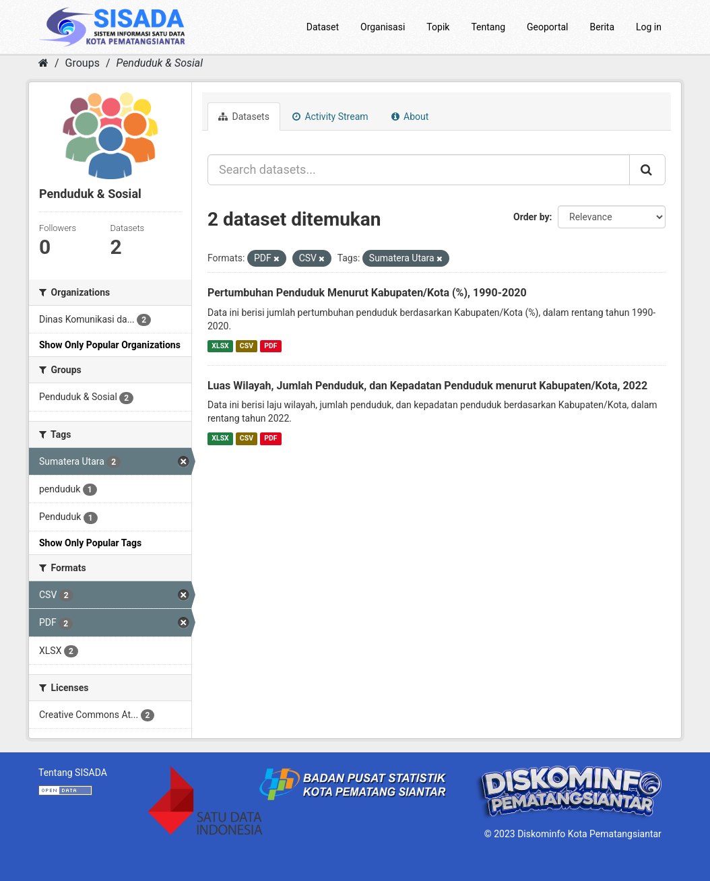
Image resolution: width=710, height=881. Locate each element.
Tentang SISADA (72, 772)
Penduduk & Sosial (159, 63)
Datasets (243, 116)
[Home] (43, 63)
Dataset (322, 27)
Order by (531, 216)
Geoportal (547, 27)
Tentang (488, 27)
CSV (246, 345)
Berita (602, 27)
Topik (437, 27)
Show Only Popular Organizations (110, 344)
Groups (82, 63)
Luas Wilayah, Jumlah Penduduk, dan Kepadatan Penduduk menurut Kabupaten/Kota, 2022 (427, 385)
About (410, 116)
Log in (648, 27)
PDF (270, 345)
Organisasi (382, 27)
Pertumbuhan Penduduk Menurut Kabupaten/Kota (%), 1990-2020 (367, 292)
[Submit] (647, 169)
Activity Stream (330, 116)
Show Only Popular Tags (90, 542)
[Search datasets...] (418, 169)
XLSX (220, 345)
